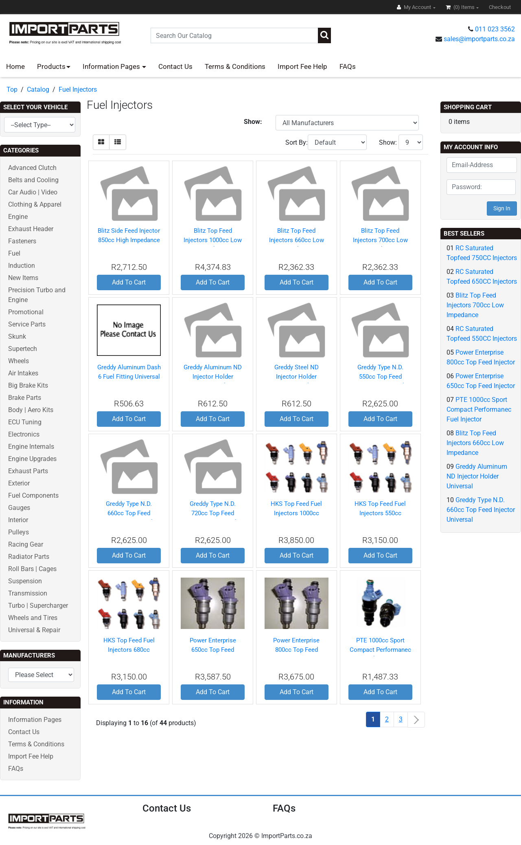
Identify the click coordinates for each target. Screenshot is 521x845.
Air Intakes (23, 373)
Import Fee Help (302, 66)
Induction (21, 265)
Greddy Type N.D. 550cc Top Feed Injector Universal (380, 376)
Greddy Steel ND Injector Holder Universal (296, 376)
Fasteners (22, 241)
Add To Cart (129, 282)
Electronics (23, 434)
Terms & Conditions (235, 66)
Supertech (22, 349)
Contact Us (175, 66)
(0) (461, 7)
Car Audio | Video (32, 192)
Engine (18, 217)
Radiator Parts (28, 556)
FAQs (347, 66)
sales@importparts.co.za (479, 39)
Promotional (26, 312)
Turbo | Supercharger (38, 605)
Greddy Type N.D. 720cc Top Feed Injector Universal (212, 513)
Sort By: (296, 142)
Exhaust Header (30, 229)
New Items (23, 278)
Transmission (27, 593)
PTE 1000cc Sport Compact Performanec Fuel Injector (380, 649)
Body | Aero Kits (30, 410)
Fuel (14, 253)
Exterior (19, 483)
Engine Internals (31, 446)
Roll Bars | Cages (32, 569)
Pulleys (18, 532)
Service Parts (27, 324)
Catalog (38, 89)
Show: (388, 142)
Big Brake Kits (28, 385)
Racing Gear (25, 544)
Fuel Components (33, 495)
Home (15, 66)
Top (12, 89)
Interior (18, 520)
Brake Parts (24, 398)
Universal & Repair (34, 630)
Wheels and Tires (32, 618)
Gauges (19, 508)
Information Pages (112, 66)
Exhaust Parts (28, 471)
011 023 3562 (495, 29)
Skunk (17, 336)
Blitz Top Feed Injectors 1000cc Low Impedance (213, 240)
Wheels (18, 361)
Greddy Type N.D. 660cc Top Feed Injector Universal (129, 513)
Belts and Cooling (33, 180)
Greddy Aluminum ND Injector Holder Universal (213, 376)
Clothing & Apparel (34, 204)
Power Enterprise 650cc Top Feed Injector (213, 649)
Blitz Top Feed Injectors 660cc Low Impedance (296, 240)
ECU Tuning (25, 422)
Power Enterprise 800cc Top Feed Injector (296, 649)
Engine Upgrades (32, 459)
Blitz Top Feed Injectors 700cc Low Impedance (380, 240)
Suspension (25, 581)
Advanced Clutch (32, 168)
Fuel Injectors (78, 89)
